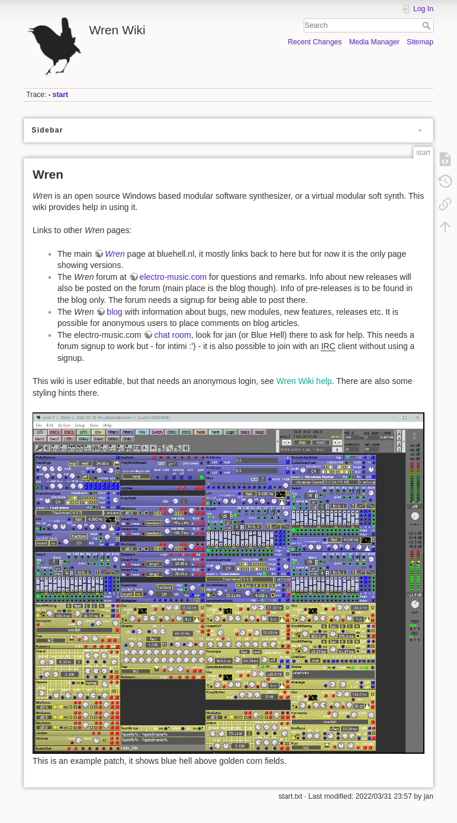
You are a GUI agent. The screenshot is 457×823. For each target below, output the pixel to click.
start (61, 95)
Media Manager (374, 42)
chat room (172, 335)
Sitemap (420, 42)
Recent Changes (315, 42)
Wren (114, 254)
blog (114, 312)
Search (427, 25)
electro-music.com (173, 277)
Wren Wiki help (304, 381)
